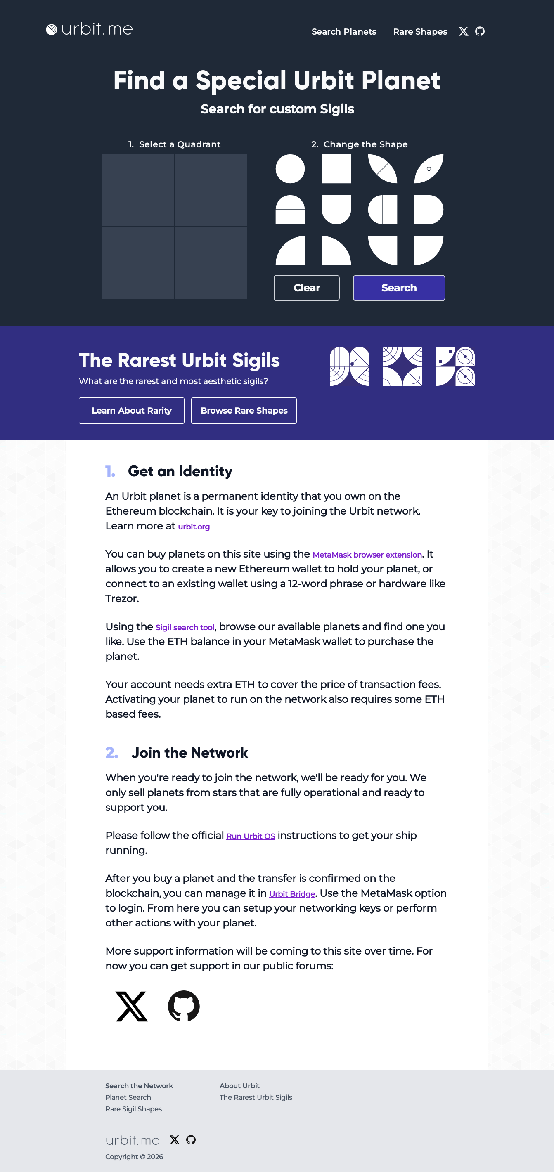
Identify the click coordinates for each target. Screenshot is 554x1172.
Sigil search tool (195, 627)
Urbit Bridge (300, 893)
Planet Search (128, 1097)
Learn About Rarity (132, 411)
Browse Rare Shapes (244, 411)
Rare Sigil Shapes (133, 1109)
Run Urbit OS (258, 835)
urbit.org (200, 526)
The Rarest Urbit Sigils (256, 1097)
